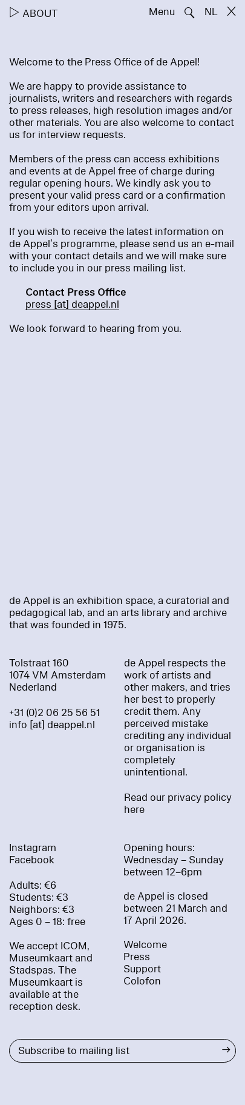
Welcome (145, 945)
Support (142, 969)
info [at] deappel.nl (52, 725)
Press (136, 957)
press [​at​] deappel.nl (72, 304)
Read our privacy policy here (178, 804)
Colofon (142, 981)
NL (211, 12)
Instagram (32, 848)
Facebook (31, 860)
